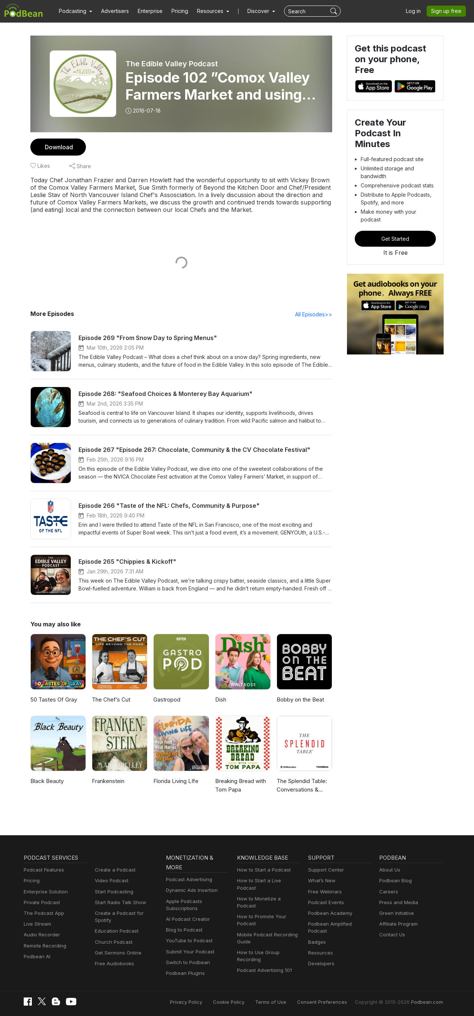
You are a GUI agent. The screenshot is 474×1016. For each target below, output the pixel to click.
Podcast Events (326, 902)
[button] (75, 11)
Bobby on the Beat (301, 699)
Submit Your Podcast (190, 952)
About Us (390, 870)
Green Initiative (396, 913)
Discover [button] (259, 11)
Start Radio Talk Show (120, 902)
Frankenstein (109, 781)
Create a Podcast (114, 870)
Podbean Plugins (185, 973)
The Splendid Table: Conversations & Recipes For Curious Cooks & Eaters (303, 785)
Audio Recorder (42, 934)
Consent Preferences (324, 1002)
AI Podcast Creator (187, 919)
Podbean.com (427, 1002)
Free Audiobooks (114, 963)
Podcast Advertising (189, 879)
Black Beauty (47, 781)
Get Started (395, 239)
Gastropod (167, 699)
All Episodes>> (314, 314)
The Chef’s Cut (111, 699)
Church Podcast (113, 942)
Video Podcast (111, 880)
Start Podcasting (114, 892)
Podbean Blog (395, 880)
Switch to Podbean (187, 962)
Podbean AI (37, 956)
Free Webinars (324, 892)
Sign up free (447, 11)
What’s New (322, 880)
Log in (413, 11)
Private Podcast (42, 902)
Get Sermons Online (118, 953)
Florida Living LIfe (176, 781)
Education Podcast (116, 931)
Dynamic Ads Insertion (192, 890)
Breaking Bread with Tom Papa (241, 785)
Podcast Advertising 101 (264, 963)
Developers (321, 963)
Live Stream (37, 924)
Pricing (180, 11)
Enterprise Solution (45, 892)
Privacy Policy (191, 1002)
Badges (317, 942)
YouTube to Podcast (189, 940)
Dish (221, 699)
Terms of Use (274, 1002)
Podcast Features (44, 870)
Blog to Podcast (184, 930)
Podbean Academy (330, 913)
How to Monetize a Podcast (268, 899)
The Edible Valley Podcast (172, 63)
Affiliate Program (398, 924)
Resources (320, 953)
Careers (388, 892)
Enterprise (150, 11)
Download (59, 147)
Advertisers (115, 11)
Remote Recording (45, 946)
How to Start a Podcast (263, 870)
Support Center (325, 870)
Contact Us (392, 934)
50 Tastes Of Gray (54, 699)
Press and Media (398, 902)
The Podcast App (43, 913)
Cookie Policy (233, 1002)
